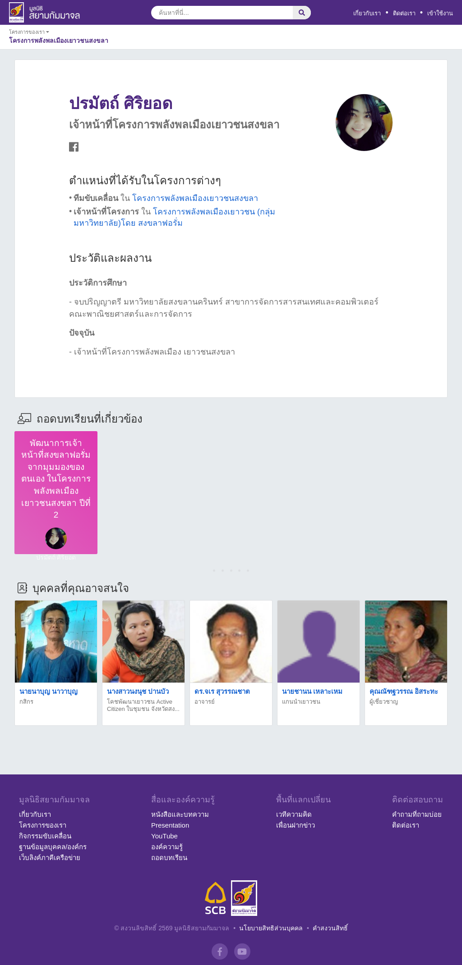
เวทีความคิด (294, 814)
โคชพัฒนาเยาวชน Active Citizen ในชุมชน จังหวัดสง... (143, 705)
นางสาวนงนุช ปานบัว (138, 691)
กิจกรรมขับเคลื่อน (45, 836)
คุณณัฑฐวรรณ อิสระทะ (404, 691)
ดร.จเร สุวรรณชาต (222, 691)
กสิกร (26, 701)
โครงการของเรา (42, 825)
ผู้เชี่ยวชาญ (384, 701)
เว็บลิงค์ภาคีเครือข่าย (49, 857)
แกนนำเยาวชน (301, 701)
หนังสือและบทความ (180, 814)
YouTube (164, 836)
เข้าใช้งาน (440, 13)
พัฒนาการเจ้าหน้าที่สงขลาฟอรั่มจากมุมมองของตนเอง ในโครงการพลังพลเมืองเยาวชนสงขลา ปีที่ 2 (56, 479)
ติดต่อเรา (404, 13)
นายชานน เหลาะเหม (312, 691)
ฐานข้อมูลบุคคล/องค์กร (53, 847)
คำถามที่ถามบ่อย (417, 814)
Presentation (170, 825)
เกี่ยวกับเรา (367, 13)
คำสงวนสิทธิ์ (330, 928)
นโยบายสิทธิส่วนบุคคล (271, 928)
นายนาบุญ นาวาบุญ (48, 691)
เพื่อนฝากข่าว (295, 825)
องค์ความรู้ (167, 847)
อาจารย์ (204, 701)
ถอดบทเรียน (169, 857)
